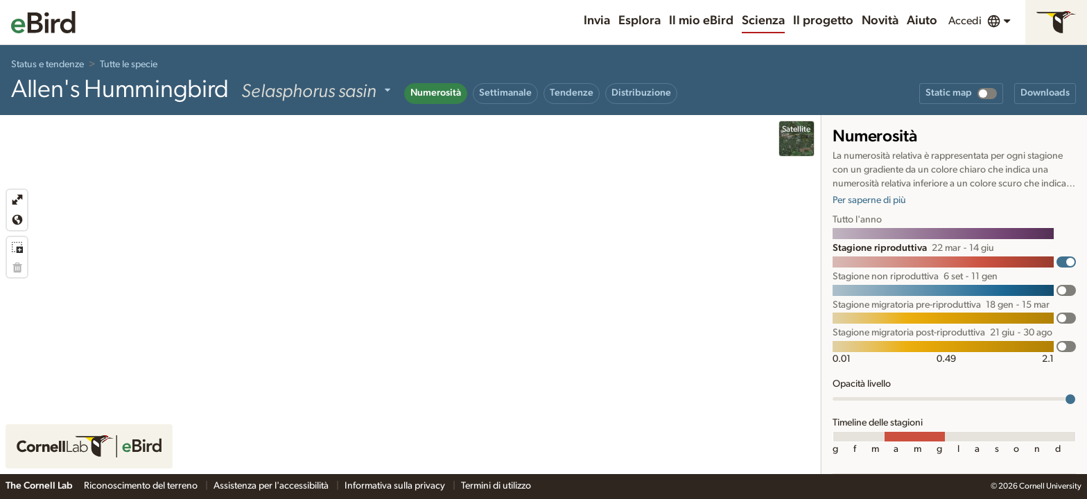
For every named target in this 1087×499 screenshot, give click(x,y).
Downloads (1045, 93)
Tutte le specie (128, 64)
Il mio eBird (701, 21)
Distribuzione (641, 93)
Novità (880, 21)
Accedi (965, 20)
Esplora (639, 21)
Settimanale (505, 93)
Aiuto (922, 21)
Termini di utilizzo (496, 486)
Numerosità (435, 93)
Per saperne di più (869, 200)
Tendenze (571, 93)
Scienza (763, 21)
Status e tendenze (47, 64)
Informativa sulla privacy (396, 486)
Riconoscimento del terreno (142, 486)
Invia (597, 21)
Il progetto (823, 21)
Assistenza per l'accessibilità (272, 486)
